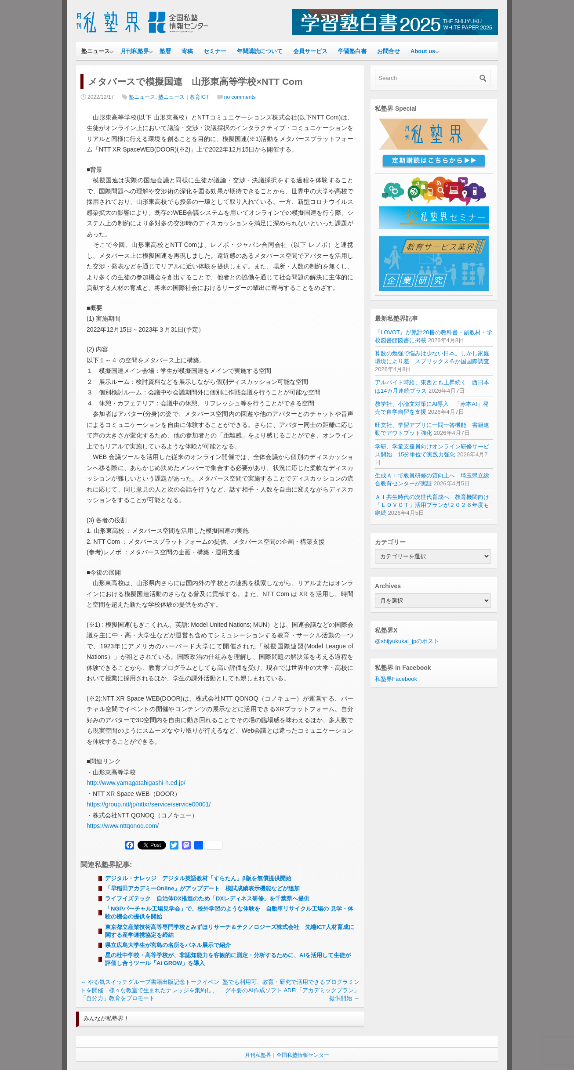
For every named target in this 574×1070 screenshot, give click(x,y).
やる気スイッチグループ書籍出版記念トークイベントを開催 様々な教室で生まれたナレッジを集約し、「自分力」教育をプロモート (149, 990)
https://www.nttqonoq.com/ (123, 825)
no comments (240, 97)
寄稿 (187, 51)
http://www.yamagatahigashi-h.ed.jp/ (136, 782)
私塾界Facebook (396, 679)
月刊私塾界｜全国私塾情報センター (287, 1055)
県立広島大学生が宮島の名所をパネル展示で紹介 (169, 945)
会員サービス (310, 51)
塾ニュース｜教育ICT (183, 97)
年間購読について (260, 51)
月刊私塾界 (134, 51)
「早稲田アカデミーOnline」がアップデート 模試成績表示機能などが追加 (202, 888)
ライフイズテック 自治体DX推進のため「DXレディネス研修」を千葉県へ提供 (207, 898)
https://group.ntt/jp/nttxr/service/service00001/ (149, 804)
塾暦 (165, 51)
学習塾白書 (352, 51)
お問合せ (388, 51)
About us (423, 51)
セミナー (214, 51)
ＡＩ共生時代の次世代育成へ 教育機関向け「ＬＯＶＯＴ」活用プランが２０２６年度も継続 (432, 505)
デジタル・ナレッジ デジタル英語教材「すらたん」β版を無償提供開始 (198, 878)
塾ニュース (95, 51)
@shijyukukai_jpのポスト (407, 641)
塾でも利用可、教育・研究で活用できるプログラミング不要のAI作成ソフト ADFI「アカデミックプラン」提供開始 (291, 990)
